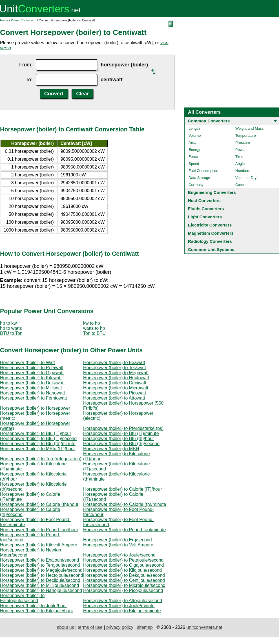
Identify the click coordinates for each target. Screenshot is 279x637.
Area (192, 142)
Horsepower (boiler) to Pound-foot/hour (39, 529)
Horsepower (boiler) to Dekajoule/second (124, 575)
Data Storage (199, 178)
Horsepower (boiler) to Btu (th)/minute (38, 443)
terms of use (90, 627)
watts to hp (94, 328)
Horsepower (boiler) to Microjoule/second (124, 585)
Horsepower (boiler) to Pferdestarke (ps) (123, 428)
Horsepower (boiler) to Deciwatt (114, 382)
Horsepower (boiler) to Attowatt (114, 398)
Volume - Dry (245, 178)
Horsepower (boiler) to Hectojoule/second (41, 575)
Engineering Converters (212, 192)
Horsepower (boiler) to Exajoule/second (39, 560)
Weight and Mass (249, 128)
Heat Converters (204, 200)
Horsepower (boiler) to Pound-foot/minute (124, 529)
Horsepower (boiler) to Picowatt (114, 393)
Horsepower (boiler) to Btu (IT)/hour (35, 433)
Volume (195, 135)
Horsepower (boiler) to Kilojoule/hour (36, 610)
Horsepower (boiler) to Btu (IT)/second (38, 438)
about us (65, 627)
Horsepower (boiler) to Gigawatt (32, 372)
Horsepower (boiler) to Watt (27, 362)
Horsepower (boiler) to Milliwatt (31, 387)
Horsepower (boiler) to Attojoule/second (122, 600)
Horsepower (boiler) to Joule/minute (118, 605)
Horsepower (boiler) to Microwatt (115, 387)
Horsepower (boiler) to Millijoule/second (39, 585)
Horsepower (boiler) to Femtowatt (33, 398)
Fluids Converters (206, 208)
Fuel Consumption (203, 171)
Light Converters (205, 216)
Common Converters (209, 120)
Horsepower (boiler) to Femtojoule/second (22, 598)
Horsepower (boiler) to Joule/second (119, 555)
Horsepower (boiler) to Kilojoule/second (122, 570)
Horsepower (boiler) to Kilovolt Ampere (38, 544)
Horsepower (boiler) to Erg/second (117, 539)
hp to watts (11, 328)
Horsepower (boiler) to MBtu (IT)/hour (37, 448)
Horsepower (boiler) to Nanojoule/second (41, 590)
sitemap (145, 627)
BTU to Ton (11, 333)
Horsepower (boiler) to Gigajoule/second (123, 565)
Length (194, 128)
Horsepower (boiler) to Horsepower (35, 408)
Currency (196, 185)
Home (4, 20)
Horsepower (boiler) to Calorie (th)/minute (124, 504)
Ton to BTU (94, 333)
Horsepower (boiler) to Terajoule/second (40, 565)
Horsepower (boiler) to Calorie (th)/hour (39, 504)
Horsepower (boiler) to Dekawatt (32, 382)
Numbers (242, 171)
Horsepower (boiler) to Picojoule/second (123, 590)
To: (29, 79)
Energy (194, 149)
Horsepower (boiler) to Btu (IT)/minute (121, 433)
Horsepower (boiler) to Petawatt (31, 367)
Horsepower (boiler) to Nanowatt (32, 393)
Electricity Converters (210, 225)
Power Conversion (23, 20)
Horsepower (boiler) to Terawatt (114, 367)
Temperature (245, 135)
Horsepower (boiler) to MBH (111, 448)
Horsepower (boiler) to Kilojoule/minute (122, 610)
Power (240, 149)
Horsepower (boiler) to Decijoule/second (40, 580)
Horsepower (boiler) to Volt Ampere (118, 544)
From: (25, 65)
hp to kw (8, 323)
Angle (240, 164)
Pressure (242, 142)
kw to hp (91, 323)
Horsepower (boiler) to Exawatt (114, 362)
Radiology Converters (210, 241)
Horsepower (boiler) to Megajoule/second (41, 570)
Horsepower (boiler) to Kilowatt (31, 377)
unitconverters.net (204, 627)
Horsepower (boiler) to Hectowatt (116, 377)
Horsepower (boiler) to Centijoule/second (124, 580)
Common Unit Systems (211, 249)
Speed (194, 164)
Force (193, 156)
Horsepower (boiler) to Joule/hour (33, 605)
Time (239, 156)
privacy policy (119, 627)
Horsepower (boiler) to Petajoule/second (123, 560)
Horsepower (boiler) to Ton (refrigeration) (40, 458)
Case (239, 185)
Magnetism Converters (211, 233)
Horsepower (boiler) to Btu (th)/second (121, 443)
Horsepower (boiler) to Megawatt (116, 372)
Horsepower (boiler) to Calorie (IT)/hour (122, 489)
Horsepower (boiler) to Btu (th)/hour (118, 438)
